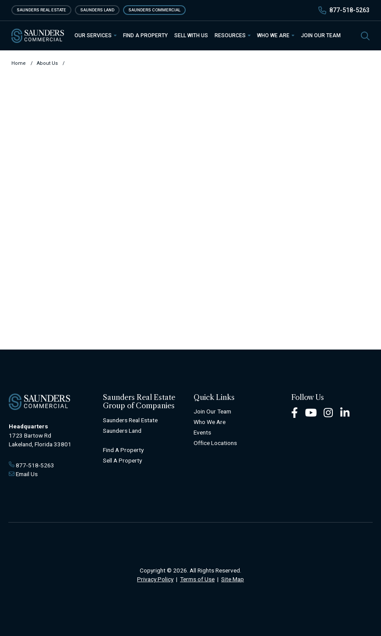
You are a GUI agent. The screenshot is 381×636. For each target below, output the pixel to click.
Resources (232, 35)
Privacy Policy (155, 579)
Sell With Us (191, 35)
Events (202, 432)
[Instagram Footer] (328, 412)
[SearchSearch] (365, 35)
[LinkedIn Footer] (345, 412)
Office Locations (215, 442)
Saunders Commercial (154, 9)
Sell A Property (122, 460)
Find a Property (145, 35)
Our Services (95, 35)
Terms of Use (197, 579)
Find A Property (123, 449)
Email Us (27, 473)
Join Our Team (321, 35)
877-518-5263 (349, 10)
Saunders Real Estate (41, 9)
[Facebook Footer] (294, 412)
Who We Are (275, 35)
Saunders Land (97, 9)
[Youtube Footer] (311, 412)
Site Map (232, 579)
